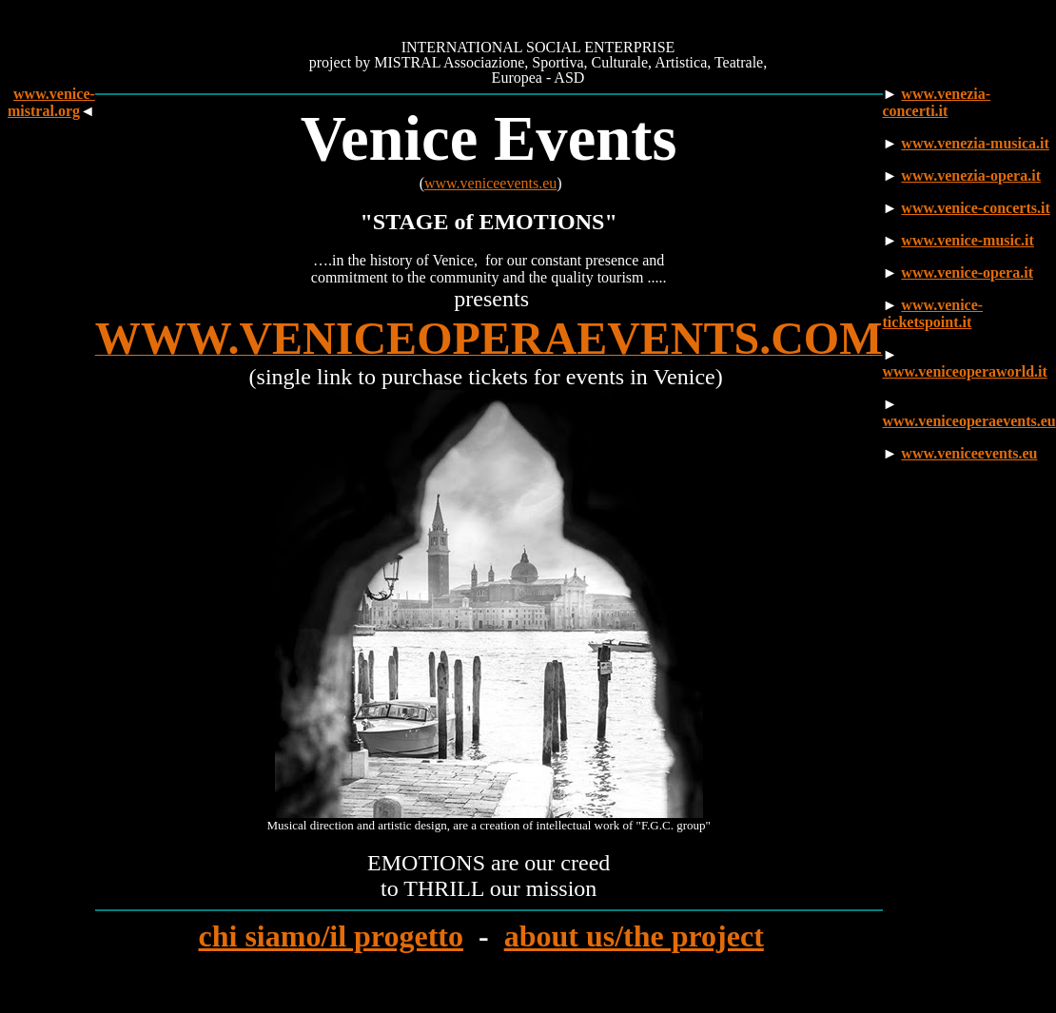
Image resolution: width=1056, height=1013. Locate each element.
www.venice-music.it (967, 240)
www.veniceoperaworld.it (965, 371)
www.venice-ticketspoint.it (933, 313)
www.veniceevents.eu (490, 183)
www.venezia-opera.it (971, 175)
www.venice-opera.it (967, 272)
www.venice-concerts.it (975, 208)
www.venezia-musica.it (975, 143)
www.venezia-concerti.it (937, 102)
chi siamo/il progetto (330, 936)
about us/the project (634, 936)
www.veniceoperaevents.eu (969, 421)
